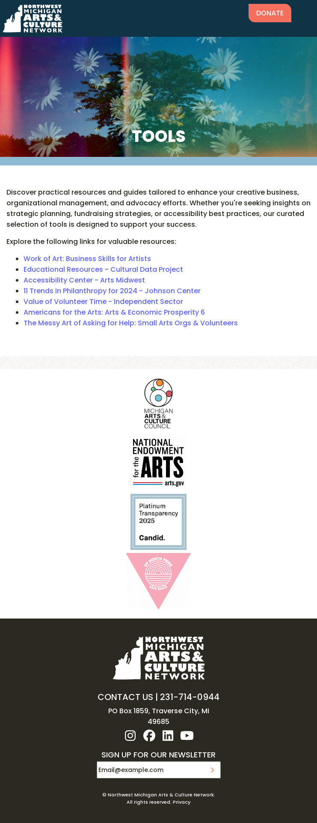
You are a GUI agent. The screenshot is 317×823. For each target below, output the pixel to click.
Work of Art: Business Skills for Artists (87, 259)
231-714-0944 (189, 697)
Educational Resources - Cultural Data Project (103, 269)
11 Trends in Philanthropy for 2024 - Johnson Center (112, 291)
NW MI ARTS (32, 18)
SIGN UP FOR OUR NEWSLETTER (158, 755)
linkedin (168, 735)
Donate (270, 13)
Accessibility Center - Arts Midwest (84, 280)
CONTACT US (125, 697)
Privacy (181, 802)
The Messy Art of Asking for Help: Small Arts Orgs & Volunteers (131, 323)
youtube (187, 735)
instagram (130, 735)
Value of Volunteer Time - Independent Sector (103, 301)
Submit (212, 769)
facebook (149, 735)
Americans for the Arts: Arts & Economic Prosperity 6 (114, 312)
